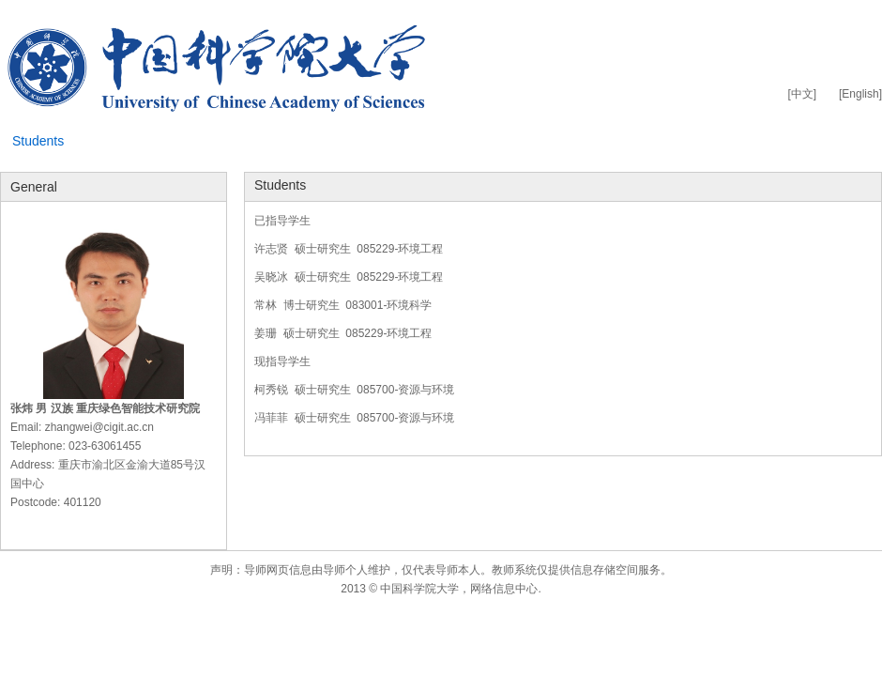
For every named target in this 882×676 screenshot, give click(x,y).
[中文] (801, 93)
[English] (860, 93)
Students (38, 140)
